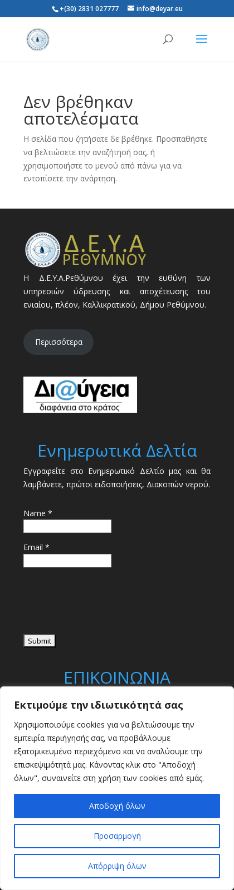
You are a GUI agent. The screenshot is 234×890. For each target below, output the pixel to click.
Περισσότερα (58, 342)
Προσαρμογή (117, 835)
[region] (117, 788)
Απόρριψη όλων (117, 866)
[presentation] (108, 604)
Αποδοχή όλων (117, 805)
